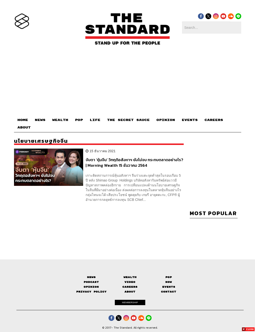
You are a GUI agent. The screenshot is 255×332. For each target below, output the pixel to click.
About (129, 291)
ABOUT (24, 127)
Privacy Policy (91, 291)
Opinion (91, 287)
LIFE (95, 120)
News (91, 277)
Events (168, 287)
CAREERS (213, 120)
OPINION (165, 120)
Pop (168, 277)
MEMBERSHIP (130, 302)
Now (168, 282)
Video (129, 282)
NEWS (40, 120)
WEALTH (60, 120)
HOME (22, 120)
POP (79, 120)
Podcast (91, 282)
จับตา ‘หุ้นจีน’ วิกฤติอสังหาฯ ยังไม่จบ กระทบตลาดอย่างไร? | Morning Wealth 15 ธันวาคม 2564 (134, 162)
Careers (130, 287)
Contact (168, 291)
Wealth (130, 277)
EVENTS (190, 120)
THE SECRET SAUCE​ (128, 120)
